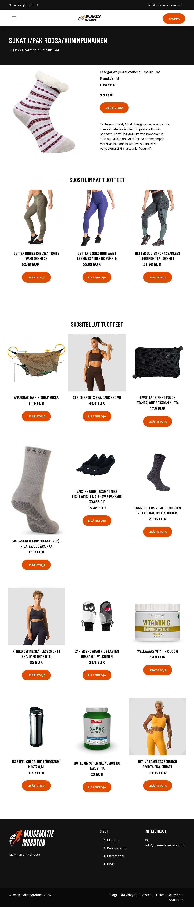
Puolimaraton (117, 848)
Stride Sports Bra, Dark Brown (97, 397)
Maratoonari (116, 856)
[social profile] (37, 5)
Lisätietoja (114, 107)
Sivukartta (176, 900)
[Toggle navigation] (14, 18)
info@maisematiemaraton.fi (165, 5)
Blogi (110, 864)
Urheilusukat (49, 50)
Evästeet (146, 895)
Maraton (113, 840)
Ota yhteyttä (128, 895)
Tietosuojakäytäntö (170, 895)
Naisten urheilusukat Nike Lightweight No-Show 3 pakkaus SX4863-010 (97, 496)
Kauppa (174, 18)
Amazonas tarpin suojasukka (36, 397)
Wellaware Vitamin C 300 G (157, 651)
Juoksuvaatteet (24, 50)
